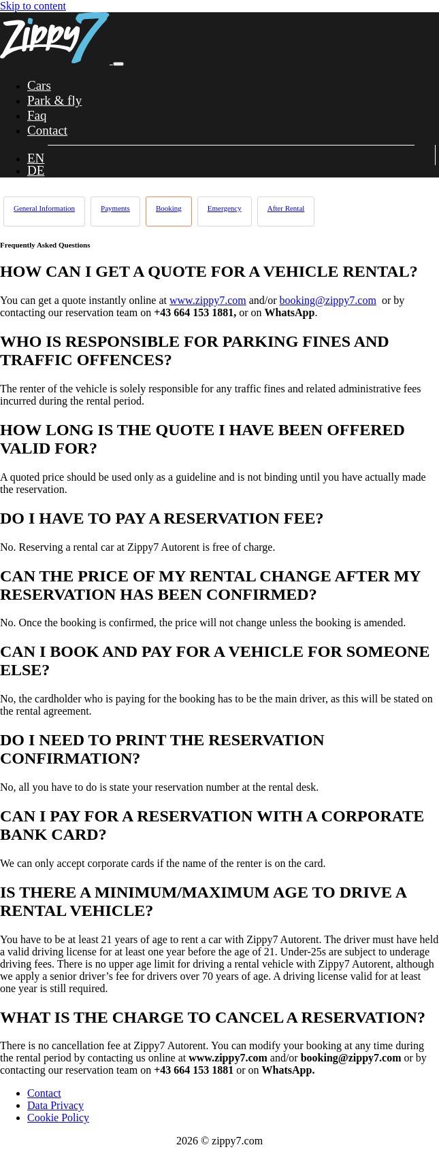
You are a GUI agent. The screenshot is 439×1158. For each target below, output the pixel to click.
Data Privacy (55, 1105)
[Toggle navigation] (118, 64)
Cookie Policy (58, 1117)
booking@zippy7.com (328, 300)
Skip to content (33, 6)
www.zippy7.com (207, 300)
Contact (44, 1093)
